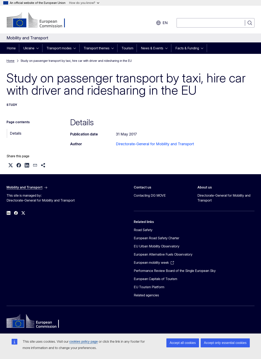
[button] (10, 165)
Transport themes (96, 48)
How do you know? (84, 2)
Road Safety (143, 230)
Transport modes (59, 48)
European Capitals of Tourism (155, 279)
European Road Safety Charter (156, 238)
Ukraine (28, 48)
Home (11, 48)
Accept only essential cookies (225, 343)
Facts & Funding (187, 48)
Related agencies (146, 295)
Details (15, 133)
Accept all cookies (183, 343)
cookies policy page (83, 341)
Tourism (127, 48)
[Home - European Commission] (39, 20)
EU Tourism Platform (149, 287)
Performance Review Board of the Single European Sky (175, 271)
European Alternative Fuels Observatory (163, 254)
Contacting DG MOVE (150, 195)
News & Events (152, 48)
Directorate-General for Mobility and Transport (155, 144)
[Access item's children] (38, 48)
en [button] (162, 22)
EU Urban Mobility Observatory (156, 246)
